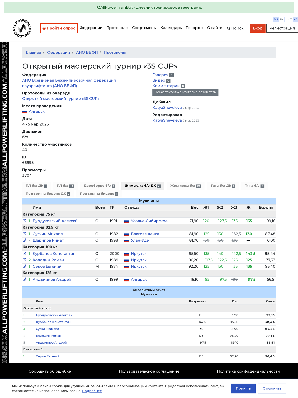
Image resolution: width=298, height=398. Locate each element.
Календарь (171, 28)
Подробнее (92, 391)
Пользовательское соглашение (149, 371)
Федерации (91, 28)
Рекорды (194, 28)
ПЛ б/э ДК (36, 186)
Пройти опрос (59, 28)
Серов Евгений (47, 266)
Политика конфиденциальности (248, 371)
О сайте (214, 28)
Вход (258, 28)
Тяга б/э (254, 186)
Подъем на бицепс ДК (48, 194)
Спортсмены (144, 28)
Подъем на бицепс (99, 194)
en (281, 19)
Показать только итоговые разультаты (185, 92)
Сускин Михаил (48, 234)
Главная (33, 52)
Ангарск (37, 111)
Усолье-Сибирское (149, 221)
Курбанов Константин (54, 253)
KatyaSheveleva (167, 107)
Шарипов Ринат (48, 240)
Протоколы (117, 28)
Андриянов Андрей (52, 279)
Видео (159, 80)
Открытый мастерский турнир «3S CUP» (60, 98)
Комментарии (166, 86)
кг (295, 19)
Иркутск (138, 253)
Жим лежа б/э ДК (142, 186)
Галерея (160, 75)
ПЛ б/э (65, 186)
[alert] (149, 7)
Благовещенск (145, 234)
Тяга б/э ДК (222, 186)
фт (290, 19)
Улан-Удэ (140, 240)
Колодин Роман (48, 260)
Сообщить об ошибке (50, 371)
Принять (243, 388)
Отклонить (272, 388)
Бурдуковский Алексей (55, 221)
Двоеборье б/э (99, 186)
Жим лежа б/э (185, 186)
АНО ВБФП (87, 52)
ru (276, 19)
